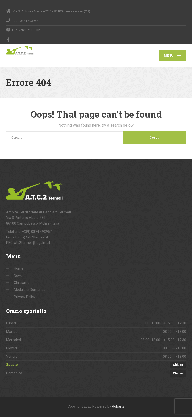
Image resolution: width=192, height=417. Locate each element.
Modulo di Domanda (29, 290)
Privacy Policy (24, 297)
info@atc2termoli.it (33, 237)
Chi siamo (21, 283)
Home (18, 268)
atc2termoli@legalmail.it (33, 243)
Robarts (118, 406)
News (18, 276)
